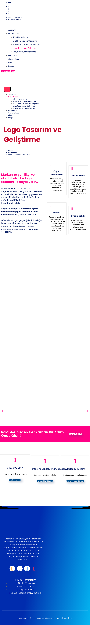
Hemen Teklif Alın (8, 71)
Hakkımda (12, 55)
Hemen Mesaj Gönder (75, 481)
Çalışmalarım (13, 59)
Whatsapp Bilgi (15, 17)
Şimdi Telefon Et (15, 480)
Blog (10, 62)
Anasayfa (12, 30)
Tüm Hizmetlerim (20, 37)
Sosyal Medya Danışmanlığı (24, 51)
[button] (2, 410)
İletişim (11, 66)
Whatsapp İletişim (75, 469)
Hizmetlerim (13, 33)
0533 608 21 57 (15, 467)
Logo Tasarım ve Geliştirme (25, 48)
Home (10, 150)
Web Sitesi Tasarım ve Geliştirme (27, 44)
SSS (9, 3)
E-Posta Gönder (14, 20)
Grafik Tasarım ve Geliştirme (25, 41)
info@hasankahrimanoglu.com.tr (50, 469)
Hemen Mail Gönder (45, 481)
